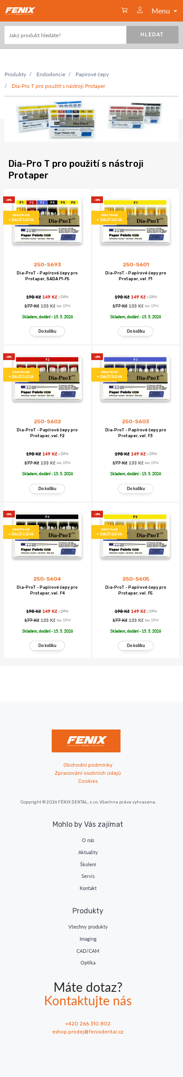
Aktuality (88, 852)
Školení (88, 864)
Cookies (88, 781)
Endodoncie (50, 74)
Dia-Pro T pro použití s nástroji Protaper (58, 86)
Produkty (15, 74)
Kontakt (88, 888)
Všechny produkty (88, 926)
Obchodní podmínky (87, 765)
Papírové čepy (92, 74)
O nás (88, 840)
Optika (87, 962)
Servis (88, 876)
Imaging (88, 939)
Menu (165, 10)
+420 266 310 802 (88, 1024)
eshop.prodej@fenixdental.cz (88, 1032)
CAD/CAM (87, 951)
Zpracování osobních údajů (88, 773)
